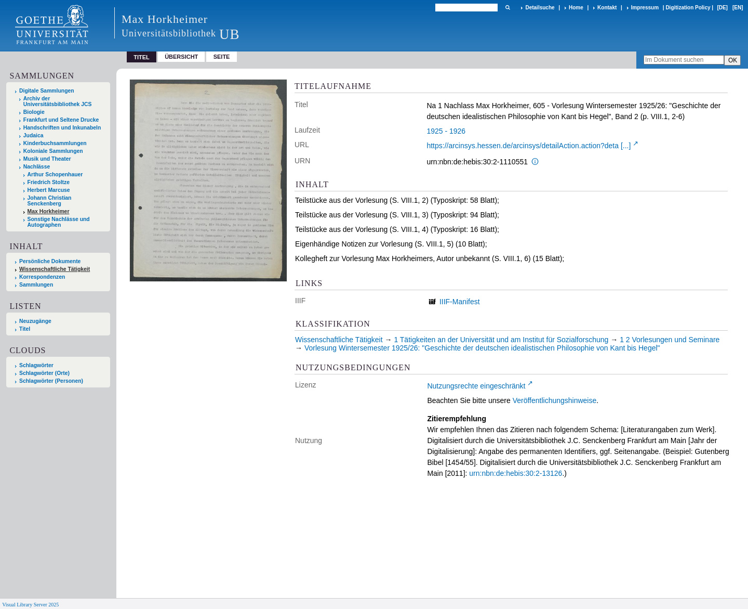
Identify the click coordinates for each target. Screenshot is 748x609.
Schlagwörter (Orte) (44, 373)
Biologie (34, 112)
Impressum (645, 7)
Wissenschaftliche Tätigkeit (54, 269)
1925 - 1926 (445, 131)
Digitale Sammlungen (46, 91)
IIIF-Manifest (459, 301)
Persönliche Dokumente (50, 261)
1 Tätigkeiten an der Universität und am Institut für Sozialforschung (501, 339)
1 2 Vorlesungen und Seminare (669, 339)
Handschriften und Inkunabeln (62, 128)
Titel (24, 329)
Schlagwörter (36, 365)
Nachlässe (36, 167)
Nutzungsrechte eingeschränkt (476, 386)
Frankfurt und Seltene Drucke (61, 120)
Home (576, 7)
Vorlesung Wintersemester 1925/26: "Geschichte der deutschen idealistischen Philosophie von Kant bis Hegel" (482, 348)
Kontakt (607, 7)
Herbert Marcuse (49, 190)
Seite (221, 57)
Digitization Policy (687, 7)
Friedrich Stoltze (49, 182)
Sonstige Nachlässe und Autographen (59, 222)
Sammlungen (36, 285)
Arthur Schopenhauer (55, 174)
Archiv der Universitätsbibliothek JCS (57, 101)
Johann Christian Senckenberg (50, 200)
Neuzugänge (35, 321)
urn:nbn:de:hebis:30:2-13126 (515, 473)
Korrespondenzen (42, 277)
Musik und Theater (47, 159)
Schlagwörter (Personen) (51, 381)
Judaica (33, 135)
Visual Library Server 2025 (30, 604)
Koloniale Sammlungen (53, 151)
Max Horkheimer (49, 211)
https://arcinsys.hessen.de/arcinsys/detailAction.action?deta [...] (528, 145)
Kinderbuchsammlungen (55, 143)
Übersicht (181, 57)
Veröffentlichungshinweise (555, 400)
